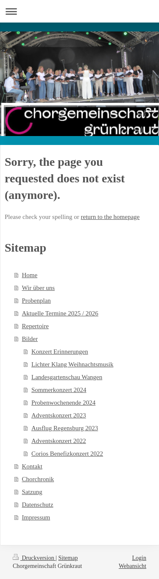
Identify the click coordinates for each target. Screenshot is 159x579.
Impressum (36, 517)
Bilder (30, 338)
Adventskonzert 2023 (58, 415)
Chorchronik (38, 479)
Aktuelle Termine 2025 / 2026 (60, 313)
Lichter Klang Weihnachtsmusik (72, 364)
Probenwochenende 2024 (63, 402)
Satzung (32, 491)
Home (30, 275)
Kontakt (32, 466)
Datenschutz (37, 504)
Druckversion (34, 558)
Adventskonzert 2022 (58, 440)
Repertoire (35, 326)
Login (139, 558)
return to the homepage (110, 216)
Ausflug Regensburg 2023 (64, 428)
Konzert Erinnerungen (59, 351)
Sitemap (68, 558)
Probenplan (36, 300)
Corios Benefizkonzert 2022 (67, 453)
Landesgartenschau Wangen (66, 377)
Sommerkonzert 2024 (58, 389)
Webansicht (132, 566)
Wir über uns (38, 287)
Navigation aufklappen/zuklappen (79, 11)
